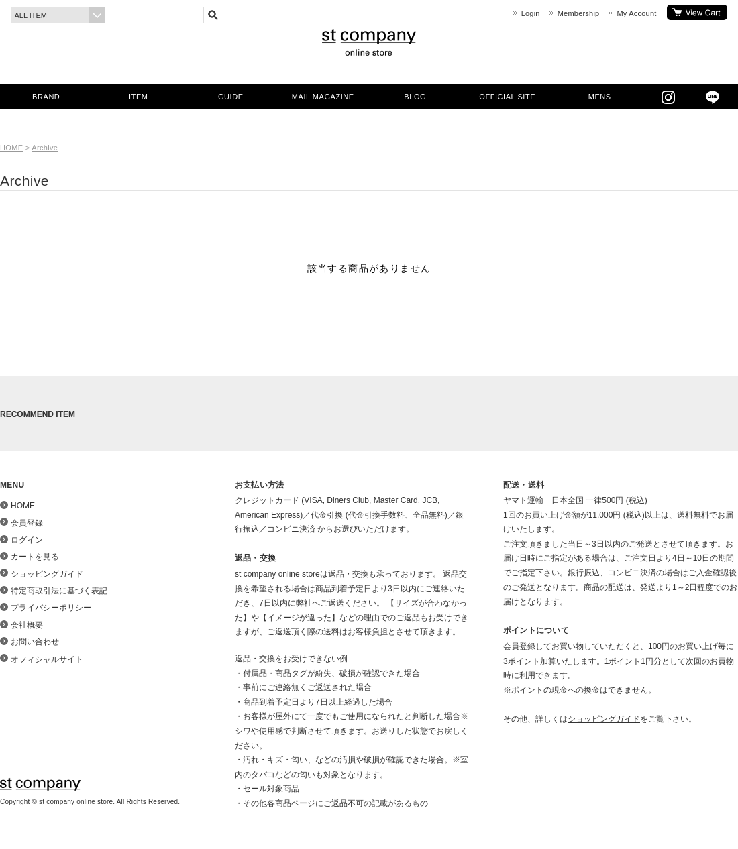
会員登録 (27, 523)
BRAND (46, 97)
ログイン (27, 540)
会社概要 (27, 625)
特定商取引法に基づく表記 (59, 591)
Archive (45, 148)
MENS (599, 97)
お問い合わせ (35, 641)
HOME (11, 148)
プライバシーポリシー (51, 607)
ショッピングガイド (47, 574)
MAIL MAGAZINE (323, 97)
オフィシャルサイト (47, 659)
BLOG (415, 97)
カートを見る (697, 12)
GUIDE (231, 97)
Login (530, 13)
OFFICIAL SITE (507, 97)
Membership (579, 13)
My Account (636, 13)
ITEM (138, 97)
